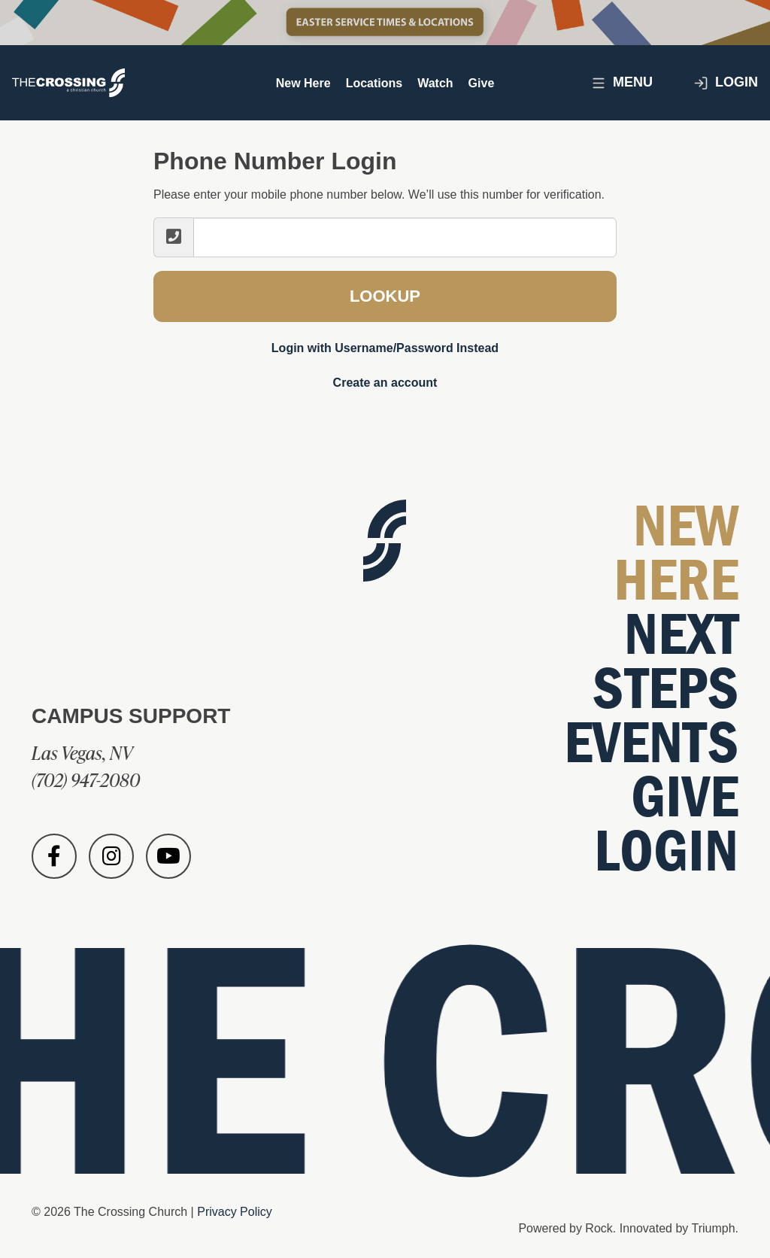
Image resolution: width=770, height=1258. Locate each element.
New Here (303, 83)
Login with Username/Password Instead (385, 348)
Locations (374, 83)
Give (481, 83)
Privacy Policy (234, 1211)
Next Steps (665, 662)
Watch (435, 83)
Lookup (385, 296)
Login (725, 82)
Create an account (385, 382)
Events (651, 743)
